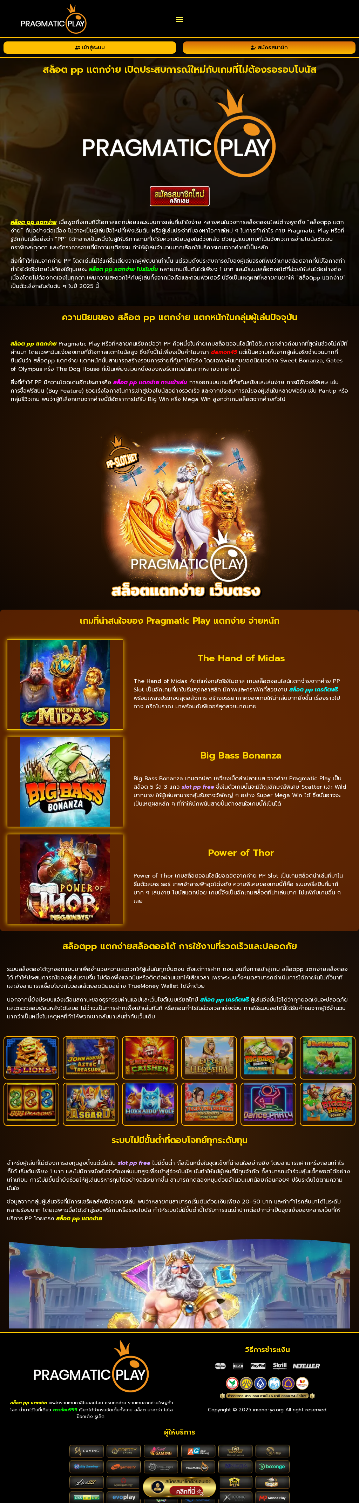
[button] (179, 19)
